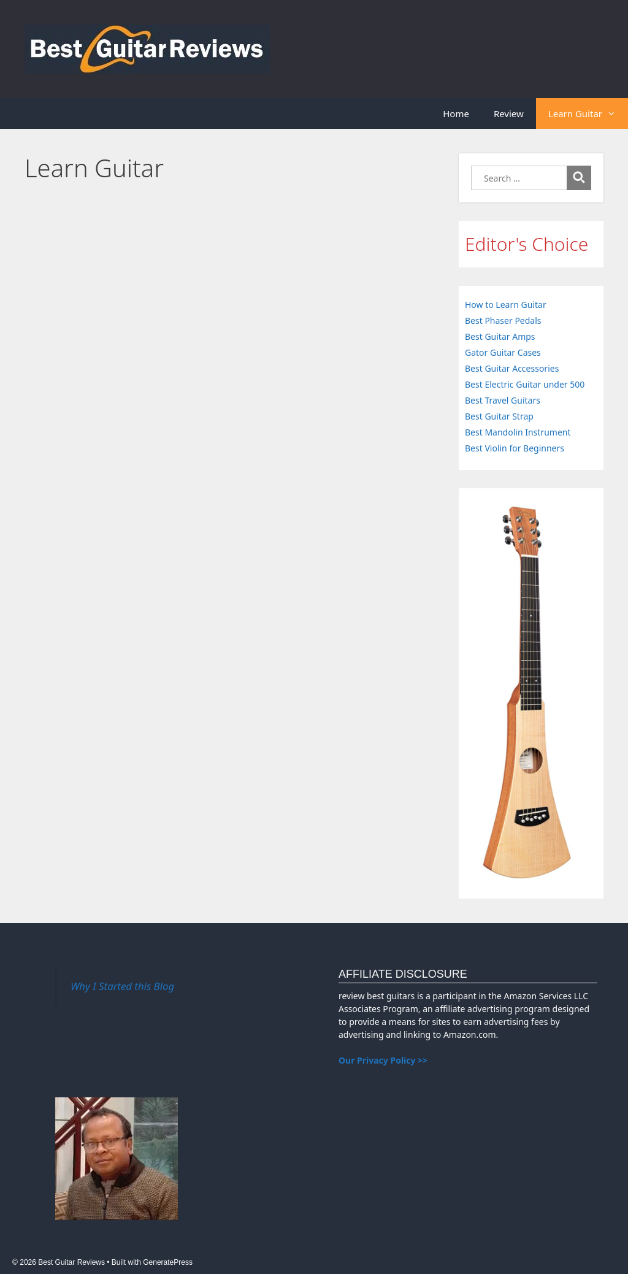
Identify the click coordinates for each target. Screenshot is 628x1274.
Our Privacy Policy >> (383, 1060)
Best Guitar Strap (499, 416)
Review (509, 113)
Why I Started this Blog (122, 986)
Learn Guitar (588, 113)
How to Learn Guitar (505, 304)
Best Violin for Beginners (514, 448)
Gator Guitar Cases (503, 352)
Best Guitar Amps (500, 336)
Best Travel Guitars (502, 400)
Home (456, 113)
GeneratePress (168, 1262)
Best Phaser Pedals (503, 320)
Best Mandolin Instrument (517, 432)
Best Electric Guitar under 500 (524, 384)
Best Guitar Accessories (512, 368)
